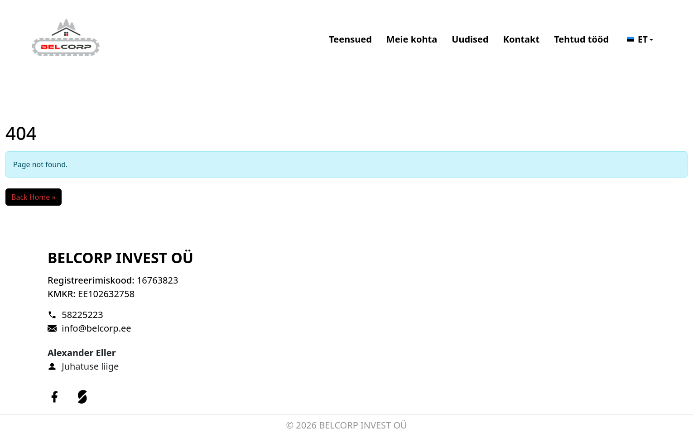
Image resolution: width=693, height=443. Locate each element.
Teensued (350, 39)
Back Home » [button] (33, 197)
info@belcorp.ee (96, 328)
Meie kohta (411, 39)
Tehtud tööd (581, 39)
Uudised (470, 39)
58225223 (82, 314)
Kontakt (521, 39)
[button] (640, 39)
